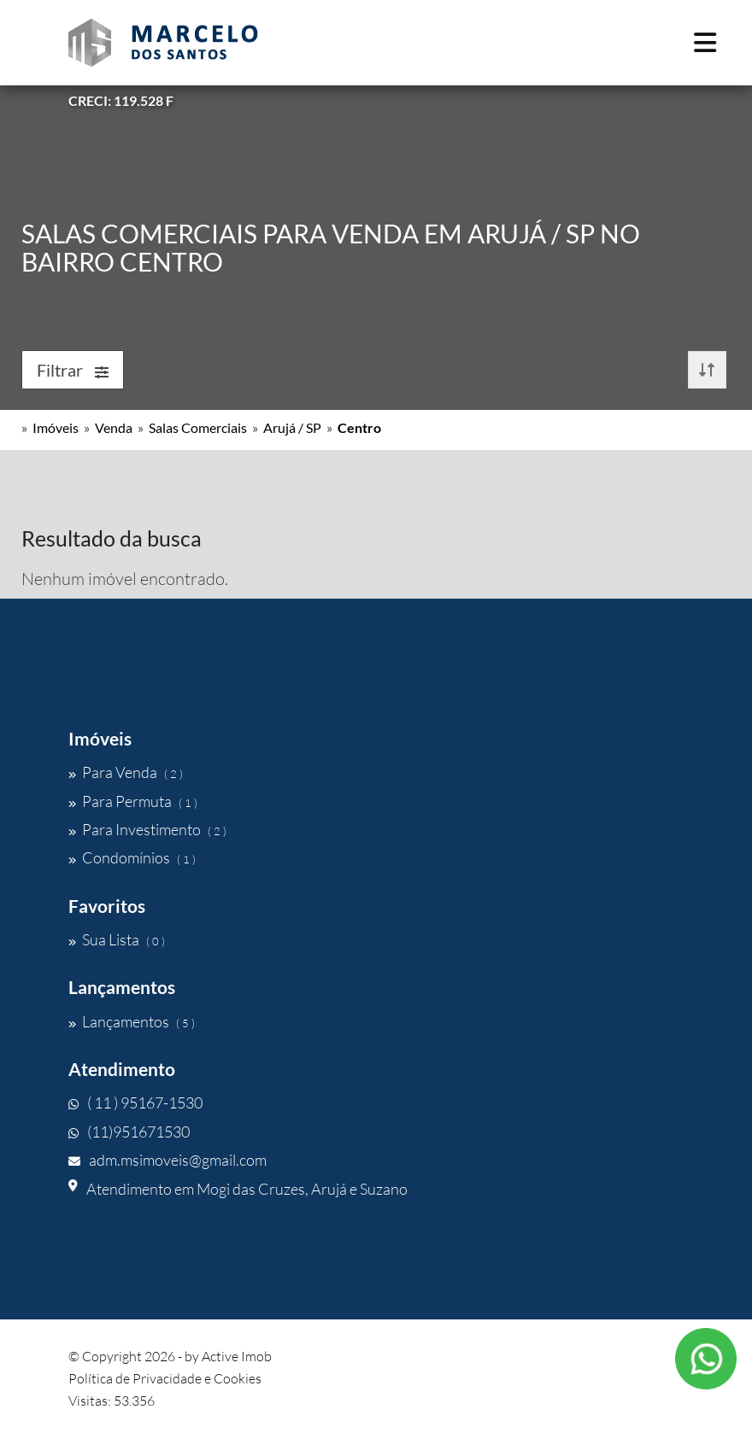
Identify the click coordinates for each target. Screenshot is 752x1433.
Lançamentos (131, 1021)
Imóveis (55, 427)
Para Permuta (132, 801)
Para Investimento (147, 829)
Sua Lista (116, 939)
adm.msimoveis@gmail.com (167, 1159)
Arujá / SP (292, 427)
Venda (113, 427)
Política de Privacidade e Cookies (164, 1378)
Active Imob (237, 1356)
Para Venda (125, 772)
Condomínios (132, 857)
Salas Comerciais (198, 427)
